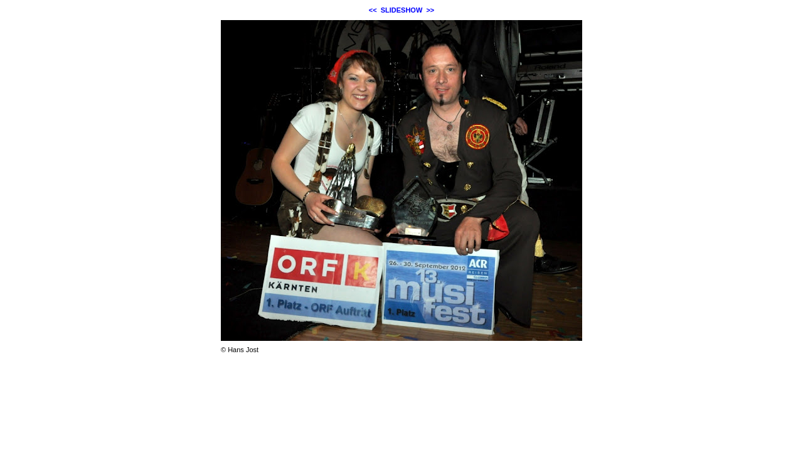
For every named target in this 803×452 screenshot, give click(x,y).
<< (373, 10)
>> (430, 10)
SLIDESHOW (402, 10)
